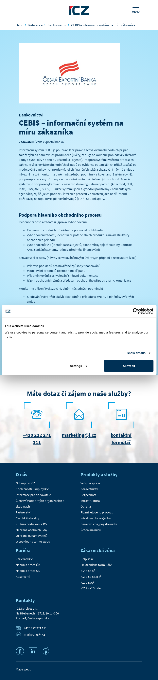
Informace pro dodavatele (33, 495)
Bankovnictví (31, 115)
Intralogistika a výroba (96, 518)
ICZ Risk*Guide (91, 588)
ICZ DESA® (87, 582)
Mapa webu (23, 669)
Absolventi (23, 577)
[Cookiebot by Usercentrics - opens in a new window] (135, 311)
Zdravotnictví (90, 489)
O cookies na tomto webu (33, 541)
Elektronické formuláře (96, 565)
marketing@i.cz (79, 435)
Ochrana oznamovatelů (32, 536)
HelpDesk (87, 559)
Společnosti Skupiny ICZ (32, 489)
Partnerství (23, 512)
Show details (136, 353)
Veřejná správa (91, 483)
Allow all (129, 365)
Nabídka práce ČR (28, 565)
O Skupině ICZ (25, 483)
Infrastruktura (90, 501)
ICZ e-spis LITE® (91, 577)
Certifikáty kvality (27, 518)
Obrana (86, 506)
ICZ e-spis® (88, 571)
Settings (78, 365)
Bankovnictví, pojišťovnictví (99, 524)
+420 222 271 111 (35, 628)
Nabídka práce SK (28, 571)
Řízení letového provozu (97, 512)
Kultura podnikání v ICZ (32, 524)
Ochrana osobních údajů (32, 530)
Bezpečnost (88, 495)
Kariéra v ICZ (24, 559)
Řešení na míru (91, 530)
